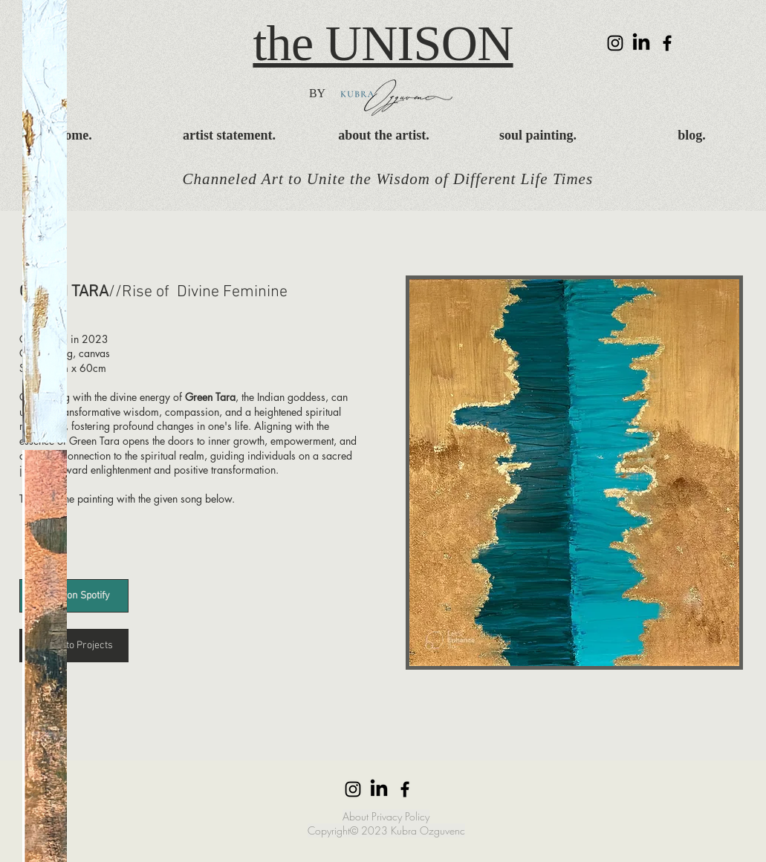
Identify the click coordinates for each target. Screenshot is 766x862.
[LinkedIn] (641, 43)
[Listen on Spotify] (74, 596)
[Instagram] (615, 43)
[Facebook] (667, 43)
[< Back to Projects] (74, 645)
